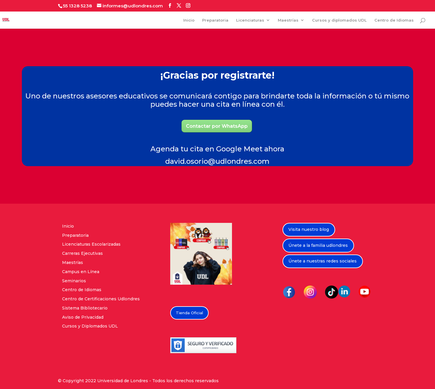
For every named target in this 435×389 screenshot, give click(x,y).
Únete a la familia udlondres (318, 245)
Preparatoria (215, 20)
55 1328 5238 (77, 6)
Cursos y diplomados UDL (339, 20)
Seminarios (74, 280)
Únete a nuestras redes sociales (322, 261)
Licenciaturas (250, 20)
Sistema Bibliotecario (85, 308)
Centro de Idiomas (394, 20)
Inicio (188, 20)
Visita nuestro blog (308, 229)
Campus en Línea (80, 271)
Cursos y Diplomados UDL (90, 326)
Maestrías (288, 20)
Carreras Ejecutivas (82, 253)
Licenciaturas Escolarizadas (91, 244)
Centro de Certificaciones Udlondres (101, 299)
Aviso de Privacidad (82, 317)
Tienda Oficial (189, 312)
